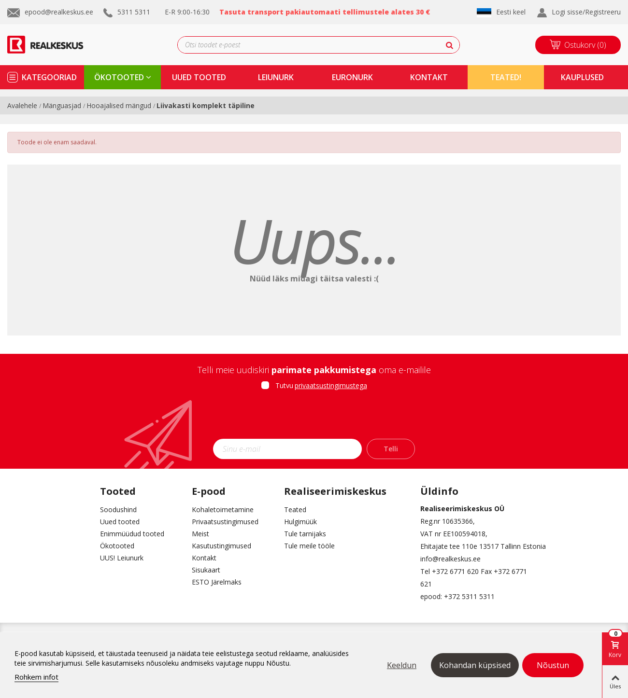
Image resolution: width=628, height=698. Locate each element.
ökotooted (119, 77)
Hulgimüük (300, 521)
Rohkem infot (36, 677)
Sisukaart (206, 569)
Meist (200, 533)
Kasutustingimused (221, 545)
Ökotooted (117, 545)
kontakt (429, 77)
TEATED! (505, 77)
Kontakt (204, 557)
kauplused (582, 77)
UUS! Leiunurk (121, 557)
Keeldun (401, 665)
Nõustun (553, 665)
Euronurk (352, 77)
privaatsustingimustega (331, 385)
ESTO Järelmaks (217, 581)
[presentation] (314, 417)
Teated (295, 509)
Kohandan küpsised (475, 665)
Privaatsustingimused (225, 521)
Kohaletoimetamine (223, 509)
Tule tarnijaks (305, 533)
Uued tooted (120, 521)
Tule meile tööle (309, 545)
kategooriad (49, 77)
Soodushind (118, 509)
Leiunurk (276, 77)
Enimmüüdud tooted (132, 533)
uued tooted (199, 77)
